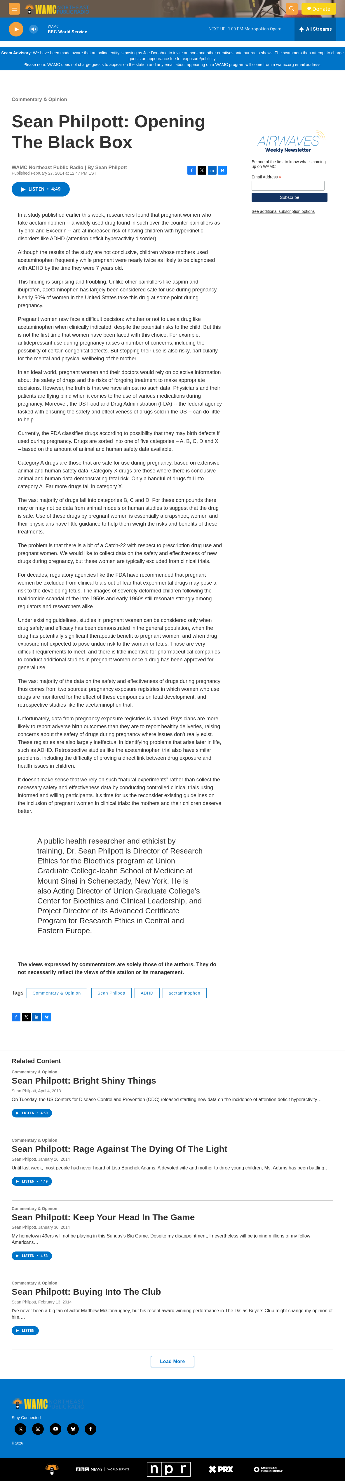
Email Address (266, 177)
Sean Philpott (111, 993)
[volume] (34, 29)
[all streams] (315, 29)
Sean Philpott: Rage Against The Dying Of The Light (119, 1149)
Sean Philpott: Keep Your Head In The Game (103, 1217)
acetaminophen (185, 993)
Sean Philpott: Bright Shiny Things (84, 1080)
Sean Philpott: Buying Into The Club (86, 1291)
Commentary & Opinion (39, 99)
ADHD (147, 993)
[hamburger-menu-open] (14, 9)
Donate (321, 9)
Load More (172, 1361)
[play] (16, 29)
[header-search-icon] (292, 9)
